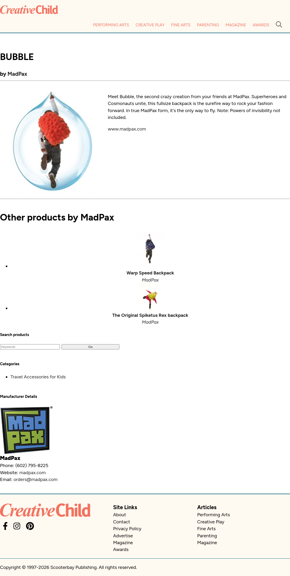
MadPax (17, 74)
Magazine (236, 25)
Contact (121, 521)
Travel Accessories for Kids (38, 376)
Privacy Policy (127, 528)
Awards (261, 25)
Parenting (208, 25)
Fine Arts (180, 25)
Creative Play (150, 25)
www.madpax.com (127, 129)
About (119, 514)
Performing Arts (111, 25)
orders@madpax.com (35, 479)
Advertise (123, 535)
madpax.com (32, 472)
